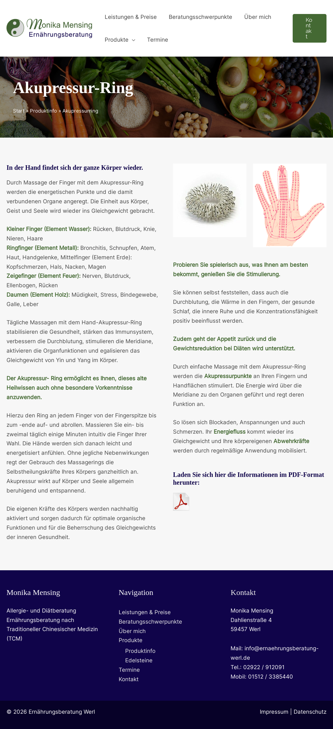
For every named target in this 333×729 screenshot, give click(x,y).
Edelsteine (139, 660)
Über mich (132, 631)
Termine (129, 670)
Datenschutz (310, 712)
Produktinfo (140, 651)
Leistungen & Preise (145, 612)
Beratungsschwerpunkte (150, 621)
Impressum (274, 712)
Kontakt (129, 679)
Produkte (130, 640)
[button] (131, 39)
